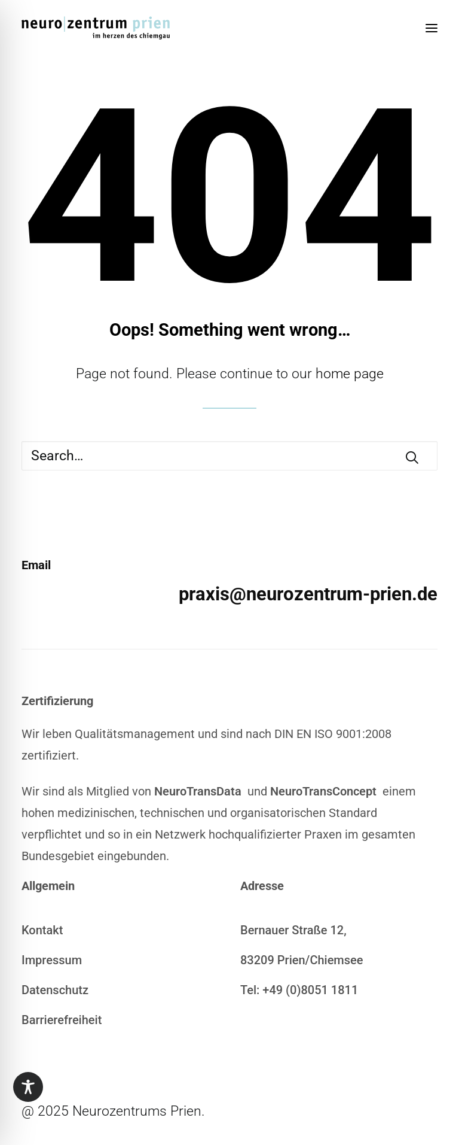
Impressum (52, 960)
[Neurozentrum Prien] (96, 28)
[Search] (229, 455)
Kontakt (42, 930)
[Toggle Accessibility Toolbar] (28, 1087)
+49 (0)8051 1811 (310, 990)
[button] (431, 28)
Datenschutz (55, 990)
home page (350, 374)
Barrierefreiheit (62, 1020)
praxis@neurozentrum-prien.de (308, 594)
